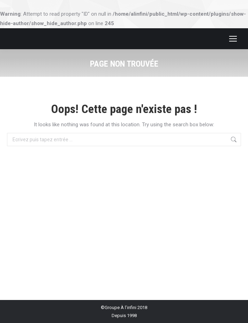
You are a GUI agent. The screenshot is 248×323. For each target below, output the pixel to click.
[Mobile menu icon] (233, 39)
